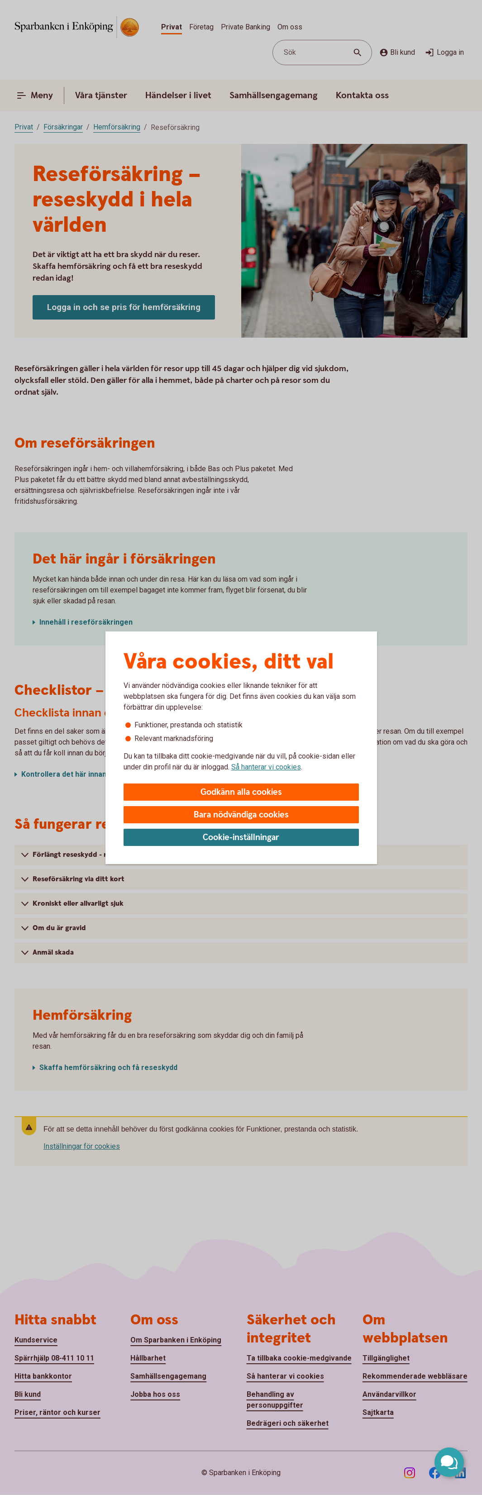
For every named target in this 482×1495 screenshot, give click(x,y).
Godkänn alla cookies (241, 792)
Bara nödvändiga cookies (241, 815)
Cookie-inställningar (241, 837)
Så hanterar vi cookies (266, 767)
